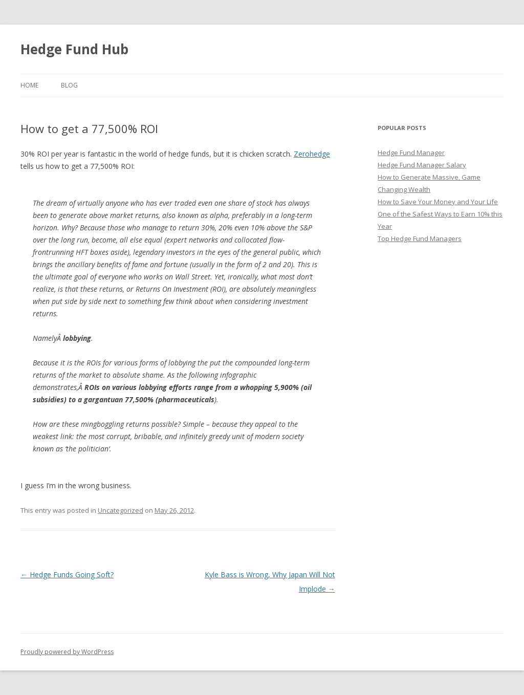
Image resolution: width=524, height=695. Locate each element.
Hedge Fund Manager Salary (422, 164)
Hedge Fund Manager (411, 152)
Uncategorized (120, 510)
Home (29, 85)
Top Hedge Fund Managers (420, 238)
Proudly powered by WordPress (67, 651)
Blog (69, 85)
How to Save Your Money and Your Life (438, 201)
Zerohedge (312, 154)
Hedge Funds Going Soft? (67, 574)
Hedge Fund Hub (74, 49)
